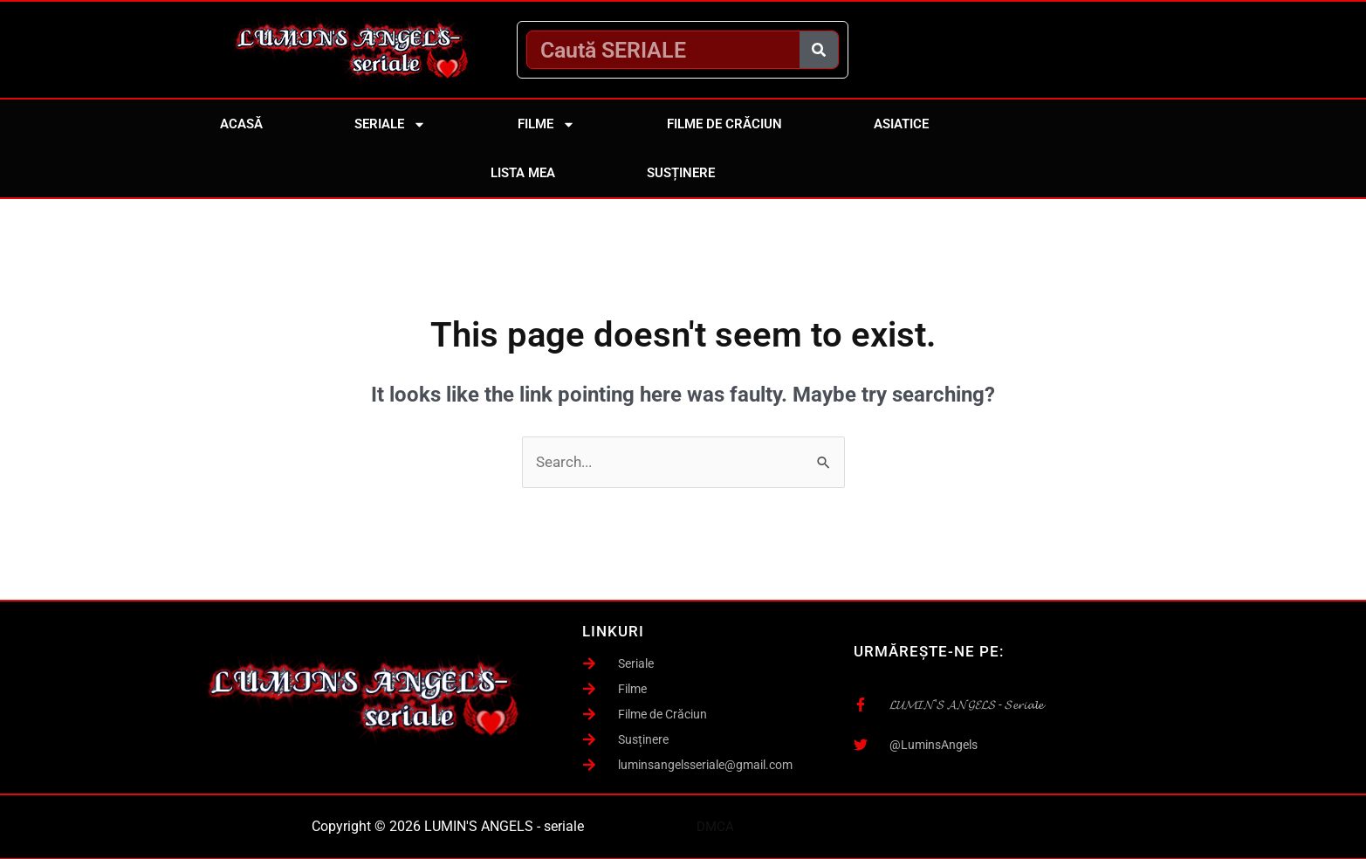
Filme (546, 124)
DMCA (715, 826)
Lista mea (523, 173)
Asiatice (901, 124)
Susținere (681, 173)
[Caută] (819, 49)
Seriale (390, 124)
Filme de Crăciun (724, 124)
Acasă (241, 124)
